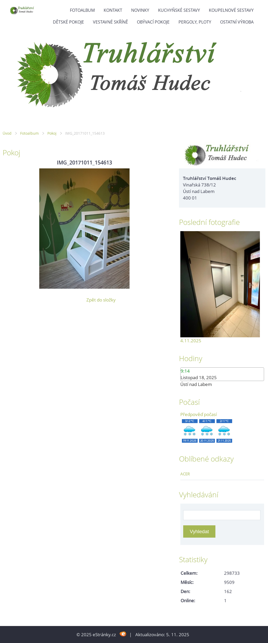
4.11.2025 (190, 341)
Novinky (140, 10)
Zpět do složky (101, 300)
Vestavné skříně (110, 22)
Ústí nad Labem (196, 384)
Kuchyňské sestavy (179, 10)
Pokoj (52, 133)
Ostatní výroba (237, 22)
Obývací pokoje (153, 22)
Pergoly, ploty (194, 22)
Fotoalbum (82, 10)
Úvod (7, 133)
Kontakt (113, 10)
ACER (185, 473)
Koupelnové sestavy (231, 10)
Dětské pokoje (68, 22)
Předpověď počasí (198, 414)
